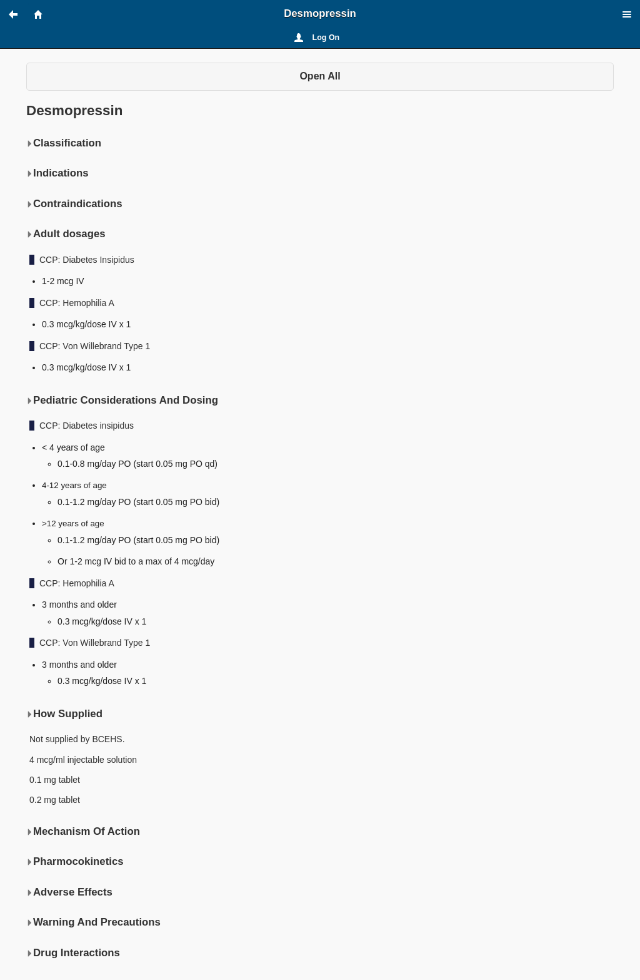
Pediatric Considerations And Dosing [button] (122, 400)
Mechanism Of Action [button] (83, 831)
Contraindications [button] (74, 204)
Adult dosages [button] (66, 234)
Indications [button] (57, 173)
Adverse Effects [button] (69, 892)
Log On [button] (326, 37)
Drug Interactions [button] (73, 953)
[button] (18, 14)
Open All (319, 76)
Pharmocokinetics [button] (75, 861)
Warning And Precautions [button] (93, 922)
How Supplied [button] (64, 714)
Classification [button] (63, 143)
